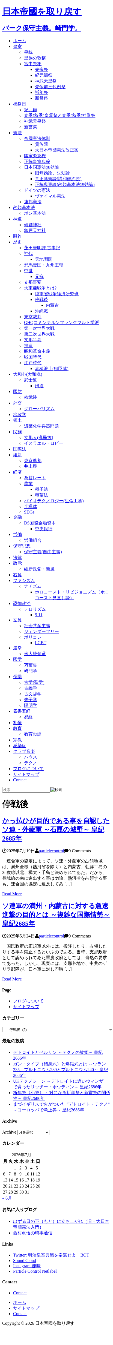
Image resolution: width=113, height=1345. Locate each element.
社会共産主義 (37, 625)
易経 (28, 717)
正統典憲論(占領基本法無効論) (65, 184)
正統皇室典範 (37, 161)
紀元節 (30, 109)
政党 (17, 563)
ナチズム (32, 586)
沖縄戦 (41, 311)
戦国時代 (32, 357)
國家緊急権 (35, 155)
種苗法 (41, 495)
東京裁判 (32, 316)
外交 (17, 403)
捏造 (28, 345)
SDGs (29, 512)
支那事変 (32, 282)
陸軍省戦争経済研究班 (57, 293)
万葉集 (30, 665)
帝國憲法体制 (37, 138)
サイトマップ (26, 774)
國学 (17, 659)
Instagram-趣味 (27, 1265)
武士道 (30, 380)
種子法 (41, 489)
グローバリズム (39, 408)
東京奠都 (32, 460)
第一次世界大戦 (39, 328)
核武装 (30, 397)
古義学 (30, 688)
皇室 (17, 46)
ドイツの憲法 (37, 190)
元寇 (39, 276)
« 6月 (7, 1198)
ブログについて (28, 768)
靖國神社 (32, 224)
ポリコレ (32, 637)
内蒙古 (52, 305)
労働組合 (32, 540)
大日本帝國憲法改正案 (57, 150)
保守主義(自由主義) (43, 551)
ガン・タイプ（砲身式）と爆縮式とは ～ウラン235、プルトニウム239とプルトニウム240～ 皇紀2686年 (60, 1070)
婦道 (39, 385)
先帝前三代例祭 (50, 86)
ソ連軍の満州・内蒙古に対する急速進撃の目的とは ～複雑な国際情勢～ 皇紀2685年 (56, 914)
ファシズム (24, 580)
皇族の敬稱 (35, 58)
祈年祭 (41, 92)
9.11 (38, 614)
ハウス (30, 757)
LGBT (40, 642)
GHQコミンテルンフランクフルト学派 (61, 322)
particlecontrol (51, 850)
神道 (17, 219)
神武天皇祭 (46, 81)
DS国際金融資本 (40, 523)
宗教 (17, 740)
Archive (9, 1132)
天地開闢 (43, 259)
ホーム (19, 40)
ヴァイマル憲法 (50, 196)
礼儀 (17, 722)
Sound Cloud (24, 1260)
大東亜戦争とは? (40, 288)
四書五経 (22, 711)
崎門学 (30, 671)
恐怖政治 (22, 603)
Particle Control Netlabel (35, 1271)
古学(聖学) (34, 682)
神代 (28, 253)
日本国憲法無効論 (41, 167)
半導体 (30, 506)
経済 (17, 472)
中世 (28, 270)
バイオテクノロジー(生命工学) (54, 500)
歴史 (17, 242)
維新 (17, 454)
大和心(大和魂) (27, 374)
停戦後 (41, 299)
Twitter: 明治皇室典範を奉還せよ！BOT (51, 1255)
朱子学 (30, 699)
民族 (17, 431)
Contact (20, 780)
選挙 (17, 648)
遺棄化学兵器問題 (41, 426)
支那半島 (32, 339)
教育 (17, 728)
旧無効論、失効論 (52, 173)
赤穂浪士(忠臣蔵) (52, 368)
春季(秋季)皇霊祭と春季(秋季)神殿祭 (59, 115)
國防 (17, 391)
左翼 (17, 620)
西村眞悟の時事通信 (32, 1233)
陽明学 (30, 705)
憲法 (17, 132)
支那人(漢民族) (38, 437)
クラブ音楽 (24, 751)
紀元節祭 (43, 75)
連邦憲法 (32, 201)
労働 (17, 534)
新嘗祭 (41, 98)
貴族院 (41, 144)
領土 (17, 420)
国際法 (19, 449)
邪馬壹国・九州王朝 (43, 265)
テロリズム (35, 609)
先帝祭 (41, 69)
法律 (17, 557)
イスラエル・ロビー (43, 443)
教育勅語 (32, 734)
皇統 (28, 52)
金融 (17, 517)
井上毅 (30, 466)
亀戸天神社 (35, 230)
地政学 (19, 414)
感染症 (19, 745)
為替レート (35, 477)
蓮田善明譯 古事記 (42, 247)
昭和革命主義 (37, 351)
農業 (28, 483)
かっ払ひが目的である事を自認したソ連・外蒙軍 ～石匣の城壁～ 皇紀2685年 (56, 829)
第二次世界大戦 (39, 334)
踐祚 (17, 236)
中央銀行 (43, 528)
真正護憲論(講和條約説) (58, 178)
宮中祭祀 (32, 63)
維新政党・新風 (39, 569)
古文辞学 (32, 694)
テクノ (30, 763)
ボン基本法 (35, 213)
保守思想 (22, 546)
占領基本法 (24, 207)
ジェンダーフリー (41, 631)
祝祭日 (19, 104)
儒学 (17, 676)
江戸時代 (32, 362)
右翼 (17, 574)
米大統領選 (35, 653)
